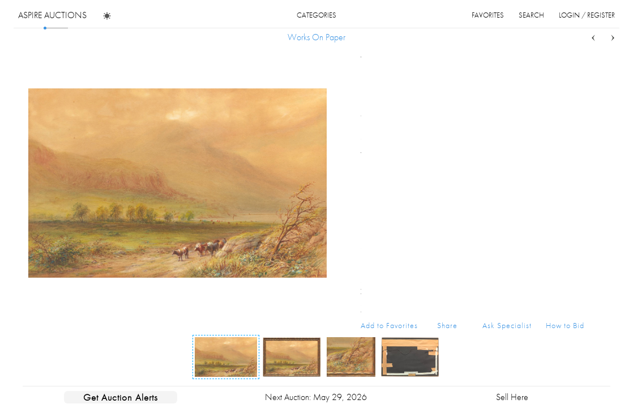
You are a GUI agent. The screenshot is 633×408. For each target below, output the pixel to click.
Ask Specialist (507, 325)
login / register (587, 15)
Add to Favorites (389, 325)
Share (447, 325)
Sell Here (512, 397)
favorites (488, 15)
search (531, 15)
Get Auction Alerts (120, 397)
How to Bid (565, 325)
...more (575, 115)
